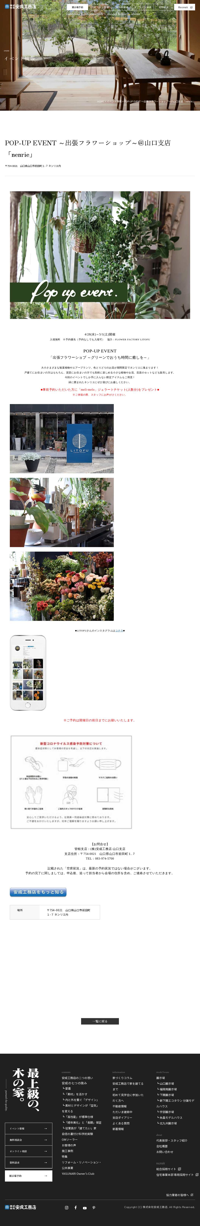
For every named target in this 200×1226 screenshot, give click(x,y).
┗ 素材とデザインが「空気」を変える (80, 1108)
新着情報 (118, 1129)
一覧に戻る (100, 1021)
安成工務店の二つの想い (77, 1078)
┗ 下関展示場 (165, 1095)
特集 (64, 1156)
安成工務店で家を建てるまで (128, 1086)
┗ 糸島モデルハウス (169, 1117)
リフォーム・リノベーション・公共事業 (82, 1165)
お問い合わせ (164, 1152)
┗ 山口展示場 (165, 1083)
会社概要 (162, 1146)
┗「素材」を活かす (74, 1094)
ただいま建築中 (122, 1112)
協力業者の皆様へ (177, 1195)
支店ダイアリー (122, 1117)
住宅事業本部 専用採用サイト (175, 1175)
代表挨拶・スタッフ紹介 (172, 1140)
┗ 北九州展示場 (166, 1123)
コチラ (119, 630)
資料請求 (164, 7)
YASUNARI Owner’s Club (78, 1173)
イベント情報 (101, 7)
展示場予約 (77, 7)
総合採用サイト (166, 1169)
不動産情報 (119, 1106)
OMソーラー (70, 1139)
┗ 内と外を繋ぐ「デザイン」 (80, 1100)
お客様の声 (69, 1145)
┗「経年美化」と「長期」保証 (82, 1122)
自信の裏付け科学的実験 (77, 1134)
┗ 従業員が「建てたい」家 (79, 1128)
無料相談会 (122, 7)
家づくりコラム (122, 1078)
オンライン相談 (143, 7)
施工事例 (67, 1151)
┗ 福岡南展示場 (166, 1089)
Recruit (183, 7)
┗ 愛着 (66, 1088)
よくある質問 (120, 1123)
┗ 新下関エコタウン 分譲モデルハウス (175, 1103)
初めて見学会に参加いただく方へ (128, 1097)
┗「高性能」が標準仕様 (77, 1117)
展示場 (160, 1078)
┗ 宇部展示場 (165, 1112)
